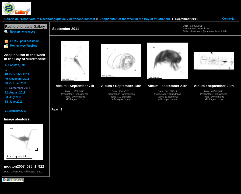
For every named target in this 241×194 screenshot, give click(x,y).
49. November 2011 (17, 78)
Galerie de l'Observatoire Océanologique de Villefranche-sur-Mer (49, 18)
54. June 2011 (13, 101)
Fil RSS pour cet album (24, 41)
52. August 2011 (15, 92)
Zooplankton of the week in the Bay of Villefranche (135, 18)
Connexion (229, 18)
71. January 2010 (15, 110)
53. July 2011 (13, 97)
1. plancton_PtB (15, 65)
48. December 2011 (17, 74)
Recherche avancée (22, 31)
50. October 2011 (15, 83)
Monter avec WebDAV (23, 45)
